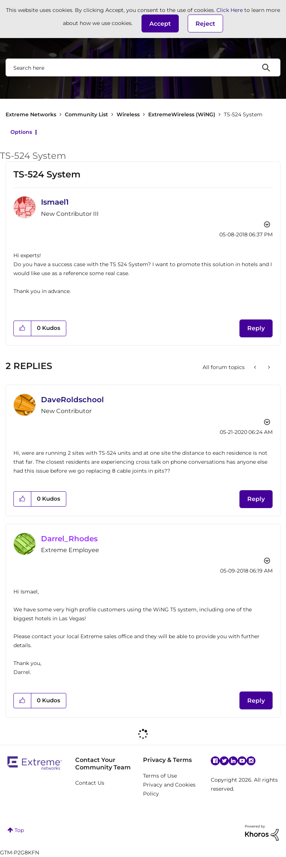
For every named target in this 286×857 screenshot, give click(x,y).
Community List (86, 114)
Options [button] (21, 132)
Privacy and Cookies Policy (169, 789)
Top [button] (19, 830)
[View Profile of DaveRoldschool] (72, 399)
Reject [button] (205, 23)
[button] (160, 23)
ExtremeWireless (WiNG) (181, 114)
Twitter (224, 760)
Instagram (251, 760)
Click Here (229, 10)
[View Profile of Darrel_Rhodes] (69, 538)
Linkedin (233, 760)
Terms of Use (160, 775)
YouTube (242, 760)
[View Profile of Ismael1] (55, 202)
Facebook (215, 760)
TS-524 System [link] (243, 114)
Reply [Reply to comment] (256, 498)
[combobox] (143, 67)
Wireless (128, 114)
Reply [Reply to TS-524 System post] (256, 328)
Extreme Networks (31, 114)
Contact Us (89, 782)
